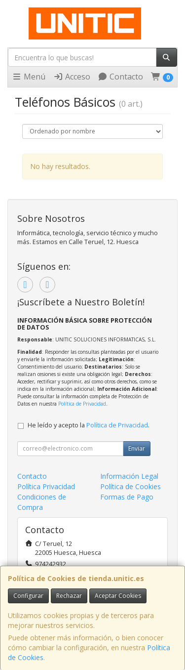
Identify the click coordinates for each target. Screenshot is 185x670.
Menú (28, 76)
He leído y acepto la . (88, 425)
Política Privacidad (46, 486)
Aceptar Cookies (118, 595)
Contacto (120, 76)
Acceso (71, 76)
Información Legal (129, 476)
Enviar (136, 448)
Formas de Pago (126, 497)
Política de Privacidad (82, 403)
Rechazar (69, 595)
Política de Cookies (130, 486)
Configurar (28, 595)
